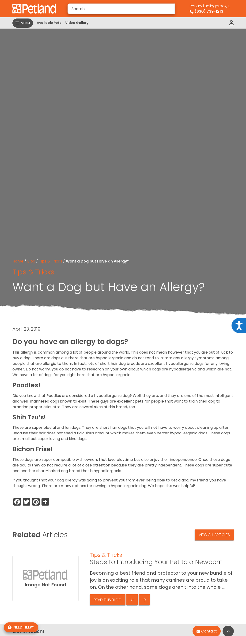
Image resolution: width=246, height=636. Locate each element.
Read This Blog (107, 600)
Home (17, 261)
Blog (31, 261)
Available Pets (49, 22)
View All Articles (214, 534)
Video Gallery (76, 22)
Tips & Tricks (50, 261)
